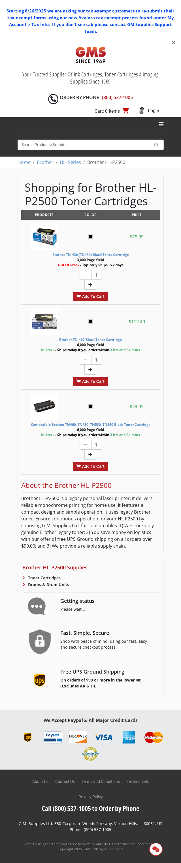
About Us (40, 781)
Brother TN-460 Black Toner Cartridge (90, 339)
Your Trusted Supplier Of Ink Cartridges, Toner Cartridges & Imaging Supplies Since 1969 (90, 78)
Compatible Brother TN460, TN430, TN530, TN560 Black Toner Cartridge (90, 424)
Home (24, 162)
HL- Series (70, 162)
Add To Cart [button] (90, 296)
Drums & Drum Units (48, 584)
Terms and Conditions (101, 781)
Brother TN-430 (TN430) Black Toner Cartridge (90, 254)
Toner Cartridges (44, 577)
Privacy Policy (90, 796)
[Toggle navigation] (161, 124)
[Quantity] (96, 275)
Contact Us (65, 781)
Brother (45, 162)
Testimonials (138, 781)
